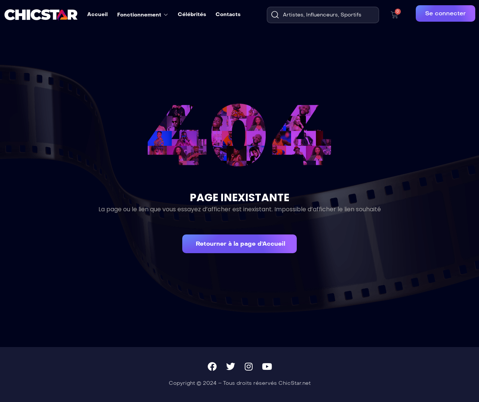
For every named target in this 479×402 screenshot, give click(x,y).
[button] (239, 243)
